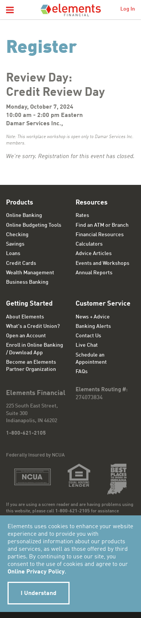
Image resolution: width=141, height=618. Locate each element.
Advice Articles (94, 253)
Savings (15, 244)
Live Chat (87, 345)
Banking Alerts (93, 326)
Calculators (89, 244)
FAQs (82, 371)
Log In (127, 9)
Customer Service (103, 303)
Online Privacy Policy (36, 572)
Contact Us (88, 335)
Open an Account (26, 335)
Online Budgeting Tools (33, 225)
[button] (10, 10)
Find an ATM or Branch (102, 225)
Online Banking (24, 215)
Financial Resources (100, 234)
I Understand (38, 593)
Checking (17, 234)
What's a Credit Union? (33, 326)
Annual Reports (94, 272)
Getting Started (29, 303)
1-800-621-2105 (26, 433)
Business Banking (27, 282)
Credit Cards (21, 263)
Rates (82, 215)
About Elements (25, 317)
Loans (13, 253)
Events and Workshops (102, 263)
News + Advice (93, 317)
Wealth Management (30, 272)
